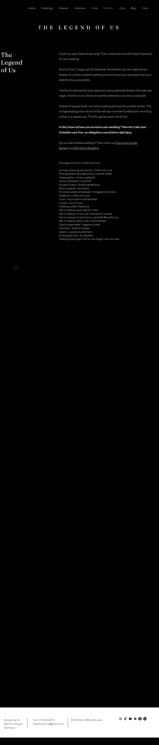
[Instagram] (120, 718)
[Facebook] (140, 718)
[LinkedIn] (145, 718)
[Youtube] (130, 718)
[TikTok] (125, 718)
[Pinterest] (135, 718)
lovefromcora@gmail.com (48, 723)
